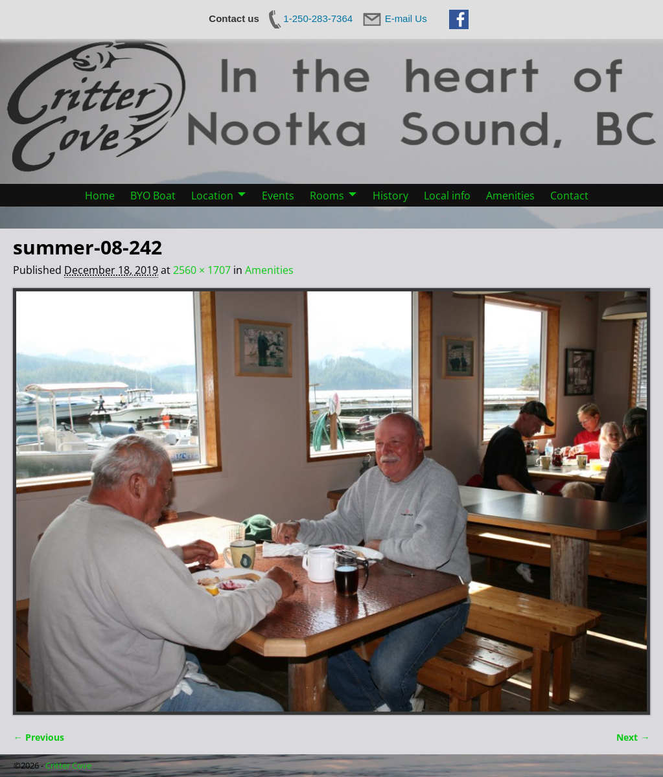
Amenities (510, 195)
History (390, 195)
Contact (569, 195)
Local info (447, 195)
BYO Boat (153, 195)
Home (100, 195)
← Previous (38, 737)
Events (278, 195)
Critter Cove (68, 765)
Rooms (327, 195)
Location (212, 195)
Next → (632, 737)
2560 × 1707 (202, 270)
